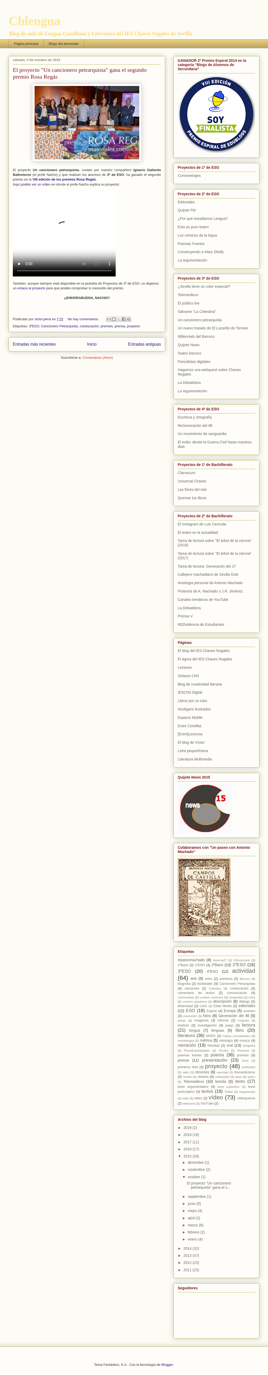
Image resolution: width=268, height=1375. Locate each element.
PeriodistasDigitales (197, 1050)
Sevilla (187, 1076)
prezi (245, 1060)
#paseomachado (191, 960)
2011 (188, 1270)
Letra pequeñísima (193, 751)
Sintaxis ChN (188, 676)
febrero (194, 1232)
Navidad (214, 1045)
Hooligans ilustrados (194, 709)
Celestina (215, 988)
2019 (188, 1128)
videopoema (246, 1098)
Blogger (167, 1365)
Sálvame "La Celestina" (197, 311)
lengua (194, 1030)
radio (186, 1072)
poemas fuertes (190, 1055)
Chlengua (34, 21)
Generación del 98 (233, 1016)
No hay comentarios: (84, 319)
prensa (120, 326)
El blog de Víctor (191, 742)
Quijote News (188, 345)
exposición (190, 1016)
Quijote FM (187, 210)
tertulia (220, 1081)
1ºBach (183, 965)
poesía (217, 1054)
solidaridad (222, 1076)
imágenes (201, 1020)
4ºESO (212, 971)
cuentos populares (195, 1001)
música (244, 1040)
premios (107, 326)
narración (187, 1045)
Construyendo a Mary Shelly (201, 252)
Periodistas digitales (194, 362)
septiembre (197, 1196)
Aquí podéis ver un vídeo (32, 184)
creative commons (211, 997)
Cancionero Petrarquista (59, 326)
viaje (185, 1098)
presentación (214, 1060)
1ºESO (200, 965)
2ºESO (239, 964)
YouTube (207, 1103)
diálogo (244, 1001)
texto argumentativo (193, 1087)
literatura (186, 1035)
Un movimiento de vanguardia (202, 434)
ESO (190, 1010)
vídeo (216, 1097)
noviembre (197, 1169)
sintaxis (203, 1077)
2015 (188, 1156)
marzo (193, 1225)
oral (230, 1045)
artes (208, 979)
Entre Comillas (190, 726)
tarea (238, 1076)
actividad (243, 971)
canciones (192, 988)
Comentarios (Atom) (97, 358)
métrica (206, 1040)
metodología (186, 1040)
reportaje (222, 1072)
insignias (243, 1020)
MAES (211, 1036)
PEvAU (223, 1050)
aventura (226, 979)
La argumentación (192, 260)
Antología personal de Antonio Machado (210, 583)
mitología (226, 1040)
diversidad (185, 1006)
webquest (189, 1103)
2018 (188, 1135)
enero (193, 1239)
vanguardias (247, 1091)
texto (240, 1081)
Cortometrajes (189, 175)
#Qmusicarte (241, 960)
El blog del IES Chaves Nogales (204, 651)
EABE (204, 1006)
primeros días (188, 1067)
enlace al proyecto (31, 288)
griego (182, 1020)
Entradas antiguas (144, 344)
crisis (252, 997)
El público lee (188, 303)
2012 (188, 1262)
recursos (202, 1072)
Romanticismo (244, 1072)
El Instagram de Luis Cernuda (202, 524)
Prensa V (185, 616)
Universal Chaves (192, 481)
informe (223, 1020)
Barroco (245, 978)
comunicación (237, 993)
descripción (222, 1001)
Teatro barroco (189, 353)
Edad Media (223, 1006)
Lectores (185, 667)
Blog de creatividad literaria (200, 684)
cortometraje (186, 997)
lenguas (217, 1030)
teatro (251, 1076)
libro (240, 1030)
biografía (184, 984)
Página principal (26, 44)
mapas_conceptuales (236, 1035)
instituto (183, 1025)
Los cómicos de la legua (197, 235)
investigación (207, 1025)
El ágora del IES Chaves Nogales (205, 659)
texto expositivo (228, 1086)
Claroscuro (187, 473)
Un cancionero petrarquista (200, 320)
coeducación (89, 326)
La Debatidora (189, 383)
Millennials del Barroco (196, 336)
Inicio (92, 344)
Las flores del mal (192, 489)
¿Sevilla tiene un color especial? (204, 286)
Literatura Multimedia (195, 759)
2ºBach (217, 965)
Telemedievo (188, 295)
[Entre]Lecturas (190, 734)
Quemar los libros (192, 498)
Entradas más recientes (34, 344)
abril (192, 1218)
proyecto (133, 326)
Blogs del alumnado (64, 44)
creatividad (236, 997)
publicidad (248, 1067)
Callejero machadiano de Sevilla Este (208, 574)
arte (194, 978)
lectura (248, 1025)
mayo (193, 1211)
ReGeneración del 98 (195, 425)
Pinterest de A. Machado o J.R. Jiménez (210, 591)
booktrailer (205, 984)
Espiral (212, 1011)
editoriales (246, 1006)
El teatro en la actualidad (198, 532)
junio (192, 1204)
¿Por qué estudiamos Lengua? (203, 218)
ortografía (249, 1045)
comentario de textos (196, 993)
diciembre (196, 1162)
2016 (188, 1149)
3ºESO (34, 326)
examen (249, 1011)
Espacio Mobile (190, 717)
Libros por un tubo (192, 701)
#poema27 (220, 960)
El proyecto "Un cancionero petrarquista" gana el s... (209, 1185)
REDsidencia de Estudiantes (201, 624)
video (198, 1098)
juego (229, 1025)
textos (207, 1091)
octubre (194, 1177)
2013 (188, 1255)
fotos (207, 1016)
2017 (188, 1142)
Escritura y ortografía (195, 417)
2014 (188, 1248)
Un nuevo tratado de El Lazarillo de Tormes (213, 328)
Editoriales (186, 202)
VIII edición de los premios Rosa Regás (64, 179)
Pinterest (243, 1050)
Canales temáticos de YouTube (203, 599)
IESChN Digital (190, 692)
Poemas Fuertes (191, 244)
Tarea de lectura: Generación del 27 (207, 566)
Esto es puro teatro (193, 227)
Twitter (228, 1091)
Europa (230, 1011)
